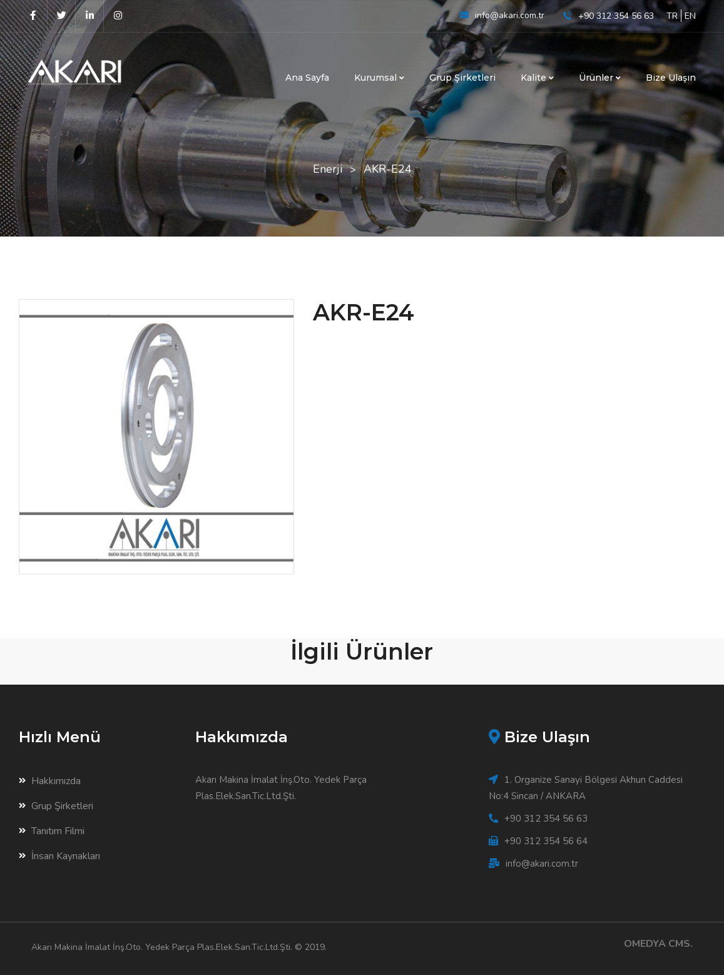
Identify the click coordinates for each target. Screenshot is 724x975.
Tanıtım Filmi (51, 831)
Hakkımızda (50, 781)
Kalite (537, 77)
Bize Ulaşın (671, 77)
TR (672, 16)
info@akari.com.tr (509, 15)
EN (690, 16)
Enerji (327, 168)
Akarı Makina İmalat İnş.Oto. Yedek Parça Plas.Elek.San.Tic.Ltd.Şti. (161, 947)
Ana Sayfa (307, 77)
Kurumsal (379, 77)
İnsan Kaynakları (59, 856)
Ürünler (600, 77)
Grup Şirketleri (462, 77)
